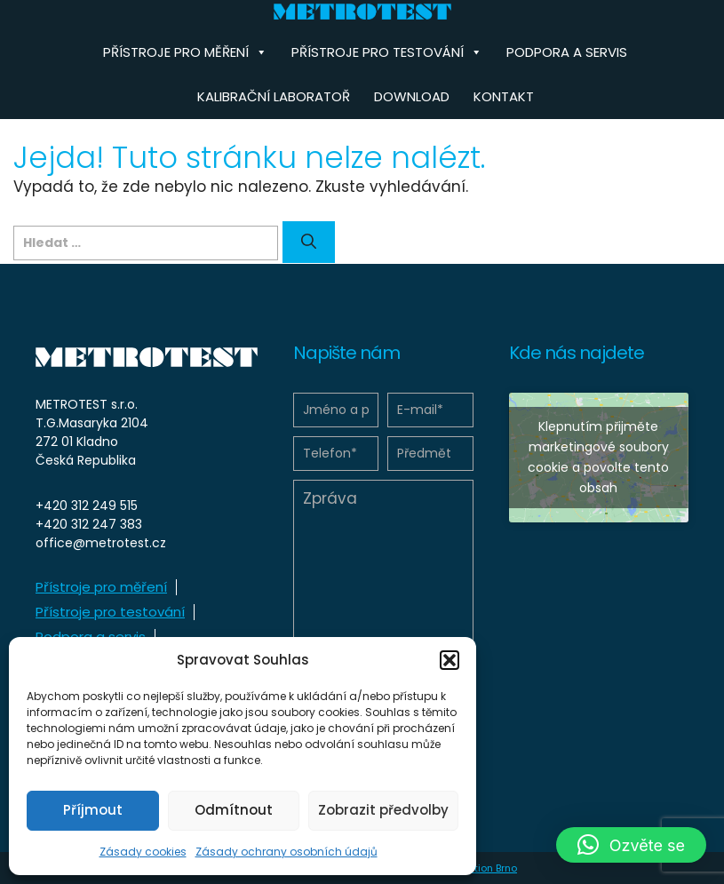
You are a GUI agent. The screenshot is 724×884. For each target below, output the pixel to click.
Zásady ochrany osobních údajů (286, 851)
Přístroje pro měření (101, 586)
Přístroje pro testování (110, 611)
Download (412, 96)
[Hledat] (308, 242)
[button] (449, 660)
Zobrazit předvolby (383, 809)
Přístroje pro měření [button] (185, 52)
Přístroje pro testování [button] (386, 52)
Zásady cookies (143, 851)
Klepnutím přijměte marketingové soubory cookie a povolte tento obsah (598, 457)
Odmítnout (234, 809)
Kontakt (503, 96)
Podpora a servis (566, 52)
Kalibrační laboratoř (273, 96)
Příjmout (93, 809)
